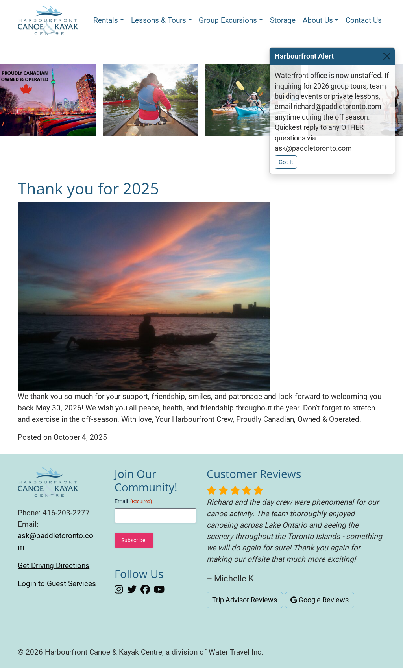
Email (133, 501)
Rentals (105, 20)
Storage (283, 20)
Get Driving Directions (53, 565)
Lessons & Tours (158, 20)
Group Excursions (228, 20)
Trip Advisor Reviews (244, 600)
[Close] (387, 56)
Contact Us (364, 20)
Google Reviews (319, 600)
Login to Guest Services (57, 583)
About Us (318, 20)
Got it (286, 162)
